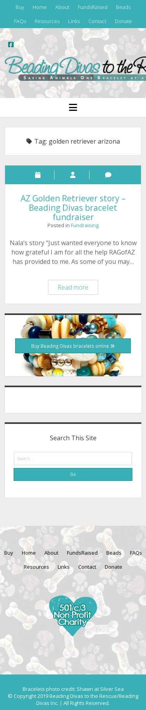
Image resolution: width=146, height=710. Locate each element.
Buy (20, 7)
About (62, 7)
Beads (123, 7)
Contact (97, 21)
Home (40, 7)
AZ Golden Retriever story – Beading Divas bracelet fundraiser (73, 207)
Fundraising (85, 225)
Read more (78, 288)
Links (74, 21)
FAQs (20, 21)
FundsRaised (92, 7)
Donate (123, 21)
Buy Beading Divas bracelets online (73, 346)
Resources (47, 21)
